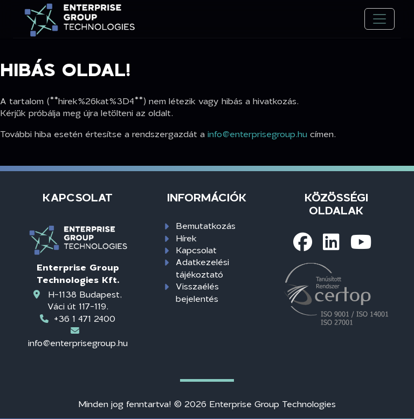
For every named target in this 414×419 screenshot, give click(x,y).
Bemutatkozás (206, 225)
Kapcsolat (196, 250)
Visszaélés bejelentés (197, 292)
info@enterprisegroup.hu (257, 133)
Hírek (186, 238)
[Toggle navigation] (379, 19)
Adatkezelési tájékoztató (202, 267)
